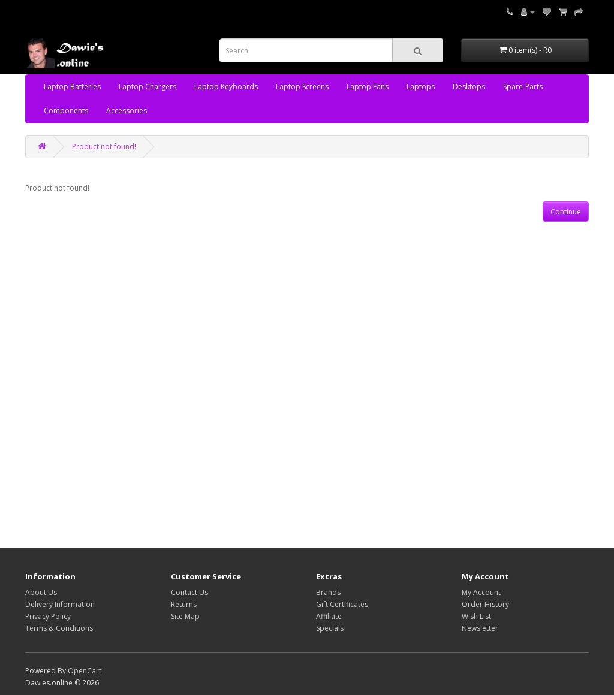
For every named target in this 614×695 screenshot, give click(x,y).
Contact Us (189, 592)
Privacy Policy (48, 616)
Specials (330, 628)
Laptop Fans (368, 86)
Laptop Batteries (72, 86)
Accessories (126, 110)
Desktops (469, 86)
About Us (41, 592)
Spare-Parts (523, 86)
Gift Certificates (342, 604)
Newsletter (480, 628)
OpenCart (84, 671)
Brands (328, 592)
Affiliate (329, 616)
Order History (485, 604)
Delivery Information (60, 604)
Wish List (476, 616)
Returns (184, 604)
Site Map (185, 616)
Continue (565, 212)
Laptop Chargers (147, 86)
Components (66, 110)
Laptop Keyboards (226, 86)
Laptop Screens (302, 86)
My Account (481, 592)
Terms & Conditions (59, 628)
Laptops (421, 86)
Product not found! (104, 146)
